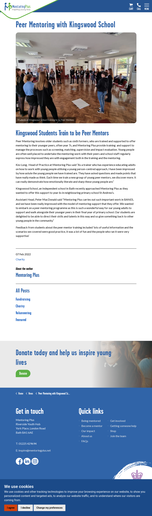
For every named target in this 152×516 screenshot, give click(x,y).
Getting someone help (123, 425)
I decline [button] (25, 507)
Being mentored (91, 420)
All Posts (23, 291)
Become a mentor (91, 425)
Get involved (117, 420)
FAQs (84, 441)
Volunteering (23, 313)
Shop (113, 431)
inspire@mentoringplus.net (35, 450)
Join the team (118, 436)
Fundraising (23, 299)
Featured (21, 320)
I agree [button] (11, 507)
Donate (23, 373)
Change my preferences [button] (49, 507)
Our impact (88, 431)
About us (86, 436)
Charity (20, 259)
